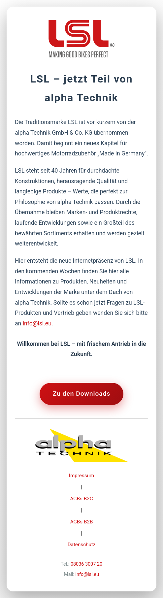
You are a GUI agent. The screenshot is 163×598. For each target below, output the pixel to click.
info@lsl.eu (37, 323)
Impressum (81, 476)
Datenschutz (82, 545)
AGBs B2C (81, 499)
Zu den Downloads (82, 393)
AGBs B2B (81, 522)
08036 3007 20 (86, 564)
